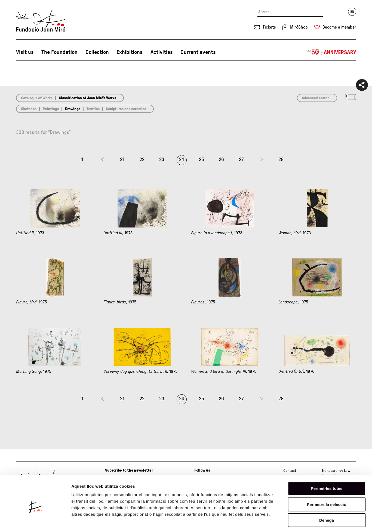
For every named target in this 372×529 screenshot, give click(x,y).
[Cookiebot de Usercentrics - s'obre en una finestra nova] (35, 518)
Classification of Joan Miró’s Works (87, 98)
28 (281, 159)
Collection (97, 52)
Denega (326, 494)
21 (122, 159)
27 (241, 159)
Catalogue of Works (37, 98)
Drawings (72, 109)
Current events (198, 52)
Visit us (25, 52)
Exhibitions (129, 52)
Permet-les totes (327, 462)
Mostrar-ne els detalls (313, 518)
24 (181, 159)
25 (201, 159)
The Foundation (59, 52)
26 (221, 159)
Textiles (93, 109)
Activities (161, 52)
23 (161, 159)
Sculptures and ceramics (126, 109)
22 (142, 159)
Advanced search (316, 98)
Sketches (28, 109)
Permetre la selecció (326, 478)
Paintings (51, 109)
